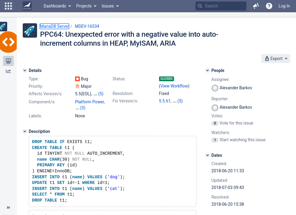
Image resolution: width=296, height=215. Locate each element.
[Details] (25, 70)
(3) (83, 107)
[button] (8, 6)
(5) (100, 93)
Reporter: (219, 98)
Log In (284, 6)
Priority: (36, 86)
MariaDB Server (54, 26)
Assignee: (220, 79)
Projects (83, 6)
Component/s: (42, 101)
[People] (207, 70)
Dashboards (55, 6)
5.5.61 (165, 101)
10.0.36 (180, 101)
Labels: (35, 115)
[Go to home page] (27, 6)
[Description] (25, 131)
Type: (34, 78)
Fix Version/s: (125, 101)
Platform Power (89, 101)
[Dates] (207, 155)
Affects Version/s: (45, 93)
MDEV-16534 (87, 26)
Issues (108, 6)
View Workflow (174, 86)
